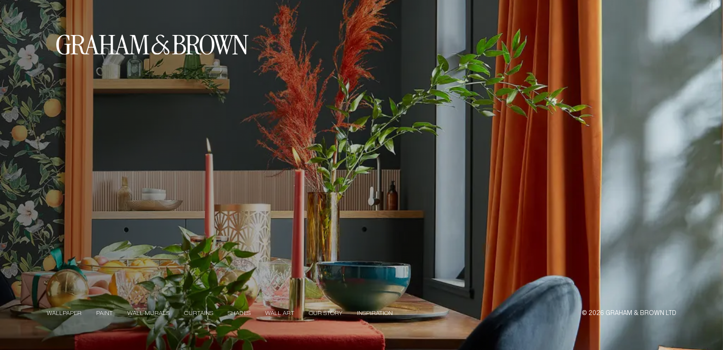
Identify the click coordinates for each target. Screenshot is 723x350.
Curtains (198, 313)
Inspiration (375, 313)
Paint (104, 313)
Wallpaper (64, 313)
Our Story (325, 313)
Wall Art (279, 313)
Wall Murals (148, 313)
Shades (239, 313)
